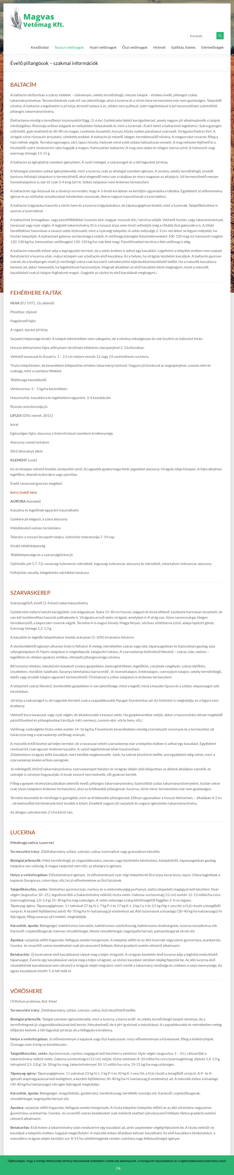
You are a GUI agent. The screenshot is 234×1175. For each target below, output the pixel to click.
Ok (118, 1168)
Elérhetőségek (212, 47)
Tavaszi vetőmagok (69, 47)
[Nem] (228, 1165)
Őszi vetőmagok (134, 47)
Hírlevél (159, 47)
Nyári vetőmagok (103, 47)
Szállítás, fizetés (183, 47)
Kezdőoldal (40, 47)
